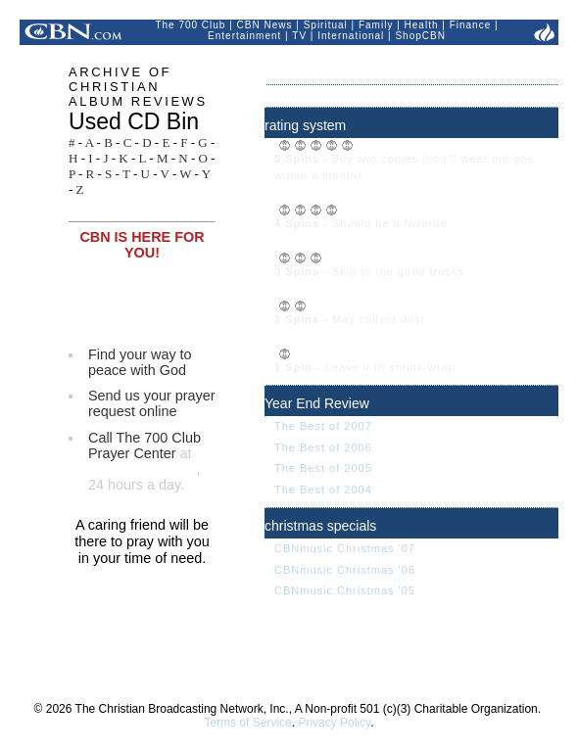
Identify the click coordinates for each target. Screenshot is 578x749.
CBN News (265, 25)
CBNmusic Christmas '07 (344, 548)
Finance (471, 25)
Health (422, 25)
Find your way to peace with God (140, 362)
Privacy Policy (334, 722)
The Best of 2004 (323, 489)
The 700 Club (190, 25)
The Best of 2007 (323, 426)
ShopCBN (420, 35)
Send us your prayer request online (152, 403)
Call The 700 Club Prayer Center (144, 445)
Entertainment (244, 35)
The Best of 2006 (323, 447)
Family (376, 25)
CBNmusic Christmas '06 (344, 570)
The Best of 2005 (323, 468)
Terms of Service (247, 722)
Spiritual (326, 25)
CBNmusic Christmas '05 (344, 590)
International (350, 35)
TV (299, 35)
